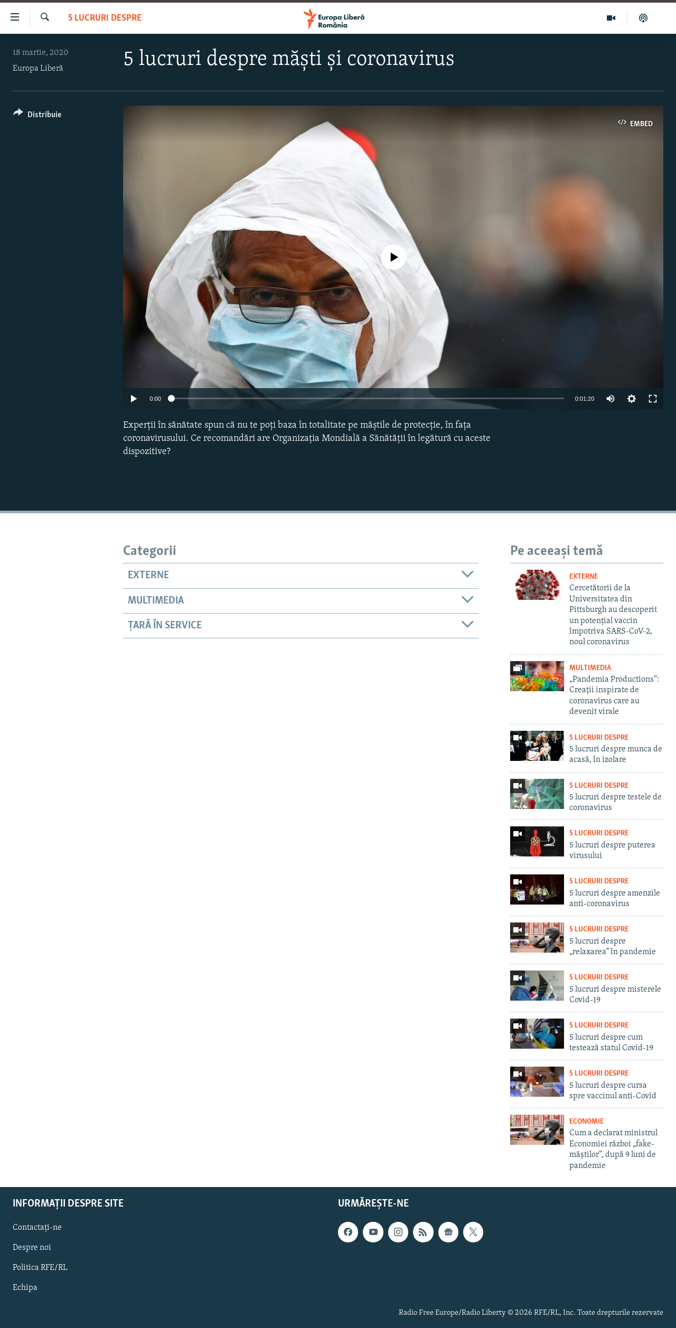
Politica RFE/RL (40, 1268)
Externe (583, 577)
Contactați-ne (37, 1227)
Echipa (25, 1288)
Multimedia (590, 668)
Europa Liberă (38, 68)
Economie (586, 1122)
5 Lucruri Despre (105, 18)
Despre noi (32, 1248)
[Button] (37, 116)
